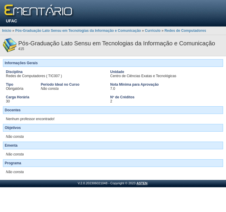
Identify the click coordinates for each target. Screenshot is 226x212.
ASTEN (142, 183)
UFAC (11, 21)
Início (6, 31)
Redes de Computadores (185, 31)
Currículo (152, 31)
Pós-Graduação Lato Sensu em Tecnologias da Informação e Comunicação (78, 31)
